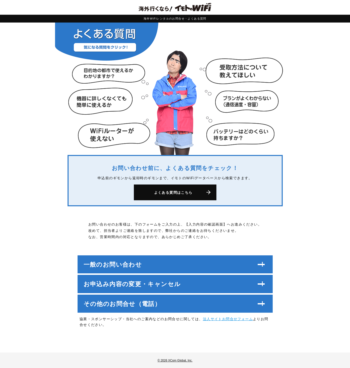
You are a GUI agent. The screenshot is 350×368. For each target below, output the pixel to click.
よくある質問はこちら (173, 193)
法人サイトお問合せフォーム (228, 319)
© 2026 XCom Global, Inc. (175, 360)
